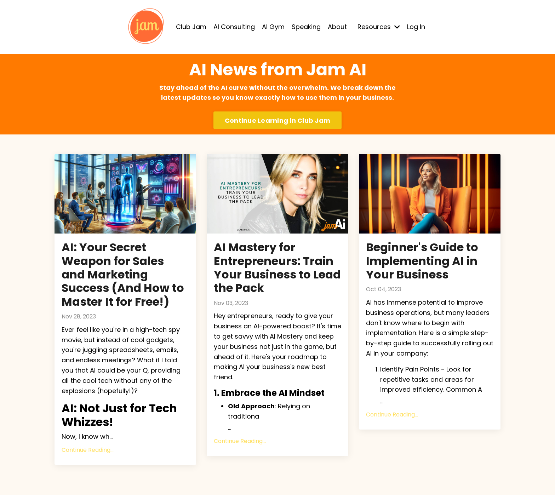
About (337, 26)
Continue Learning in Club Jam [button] (277, 120)
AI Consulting (234, 26)
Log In (416, 26)
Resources (378, 26)
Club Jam (191, 26)
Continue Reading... (88, 450)
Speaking (306, 26)
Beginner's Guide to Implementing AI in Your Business (422, 261)
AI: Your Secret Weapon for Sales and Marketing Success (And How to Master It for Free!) (123, 275)
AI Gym (273, 26)
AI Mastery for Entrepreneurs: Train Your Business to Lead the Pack (277, 268)
